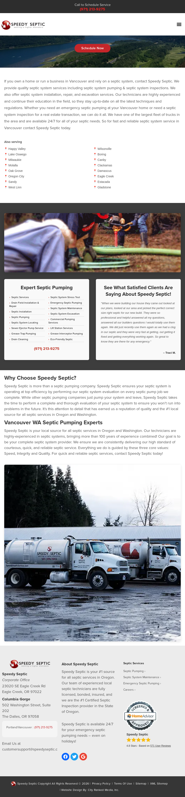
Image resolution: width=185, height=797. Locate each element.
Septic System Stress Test (65, 297)
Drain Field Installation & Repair (24, 304)
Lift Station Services (61, 328)
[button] (179, 24)
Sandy (12, 182)
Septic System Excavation (65, 313)
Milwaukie (14, 160)
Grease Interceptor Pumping (66, 333)
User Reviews (160, 745)
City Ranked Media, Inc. (103, 790)
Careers (128, 689)
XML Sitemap (159, 783)
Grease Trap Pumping (23, 333)
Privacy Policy (101, 783)
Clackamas (105, 165)
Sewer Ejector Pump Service (27, 328)
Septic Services (20, 297)
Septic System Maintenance (66, 308)
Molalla (13, 165)
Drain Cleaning (19, 339)
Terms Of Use (123, 783)
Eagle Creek (106, 176)
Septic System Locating (24, 322)
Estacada (104, 182)
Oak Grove (15, 171)
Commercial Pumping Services (61, 320)
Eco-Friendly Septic (61, 339)
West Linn (15, 187)
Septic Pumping (20, 317)
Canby (102, 160)
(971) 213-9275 (92, 9)
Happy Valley (17, 149)
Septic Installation (21, 311)
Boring (102, 154)
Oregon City (16, 176)
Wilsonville (105, 149)
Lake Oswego (17, 154)
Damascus (105, 171)
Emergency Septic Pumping (66, 302)
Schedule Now (92, 48)
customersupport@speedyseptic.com (32, 749)
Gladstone (104, 187)
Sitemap (141, 783)
